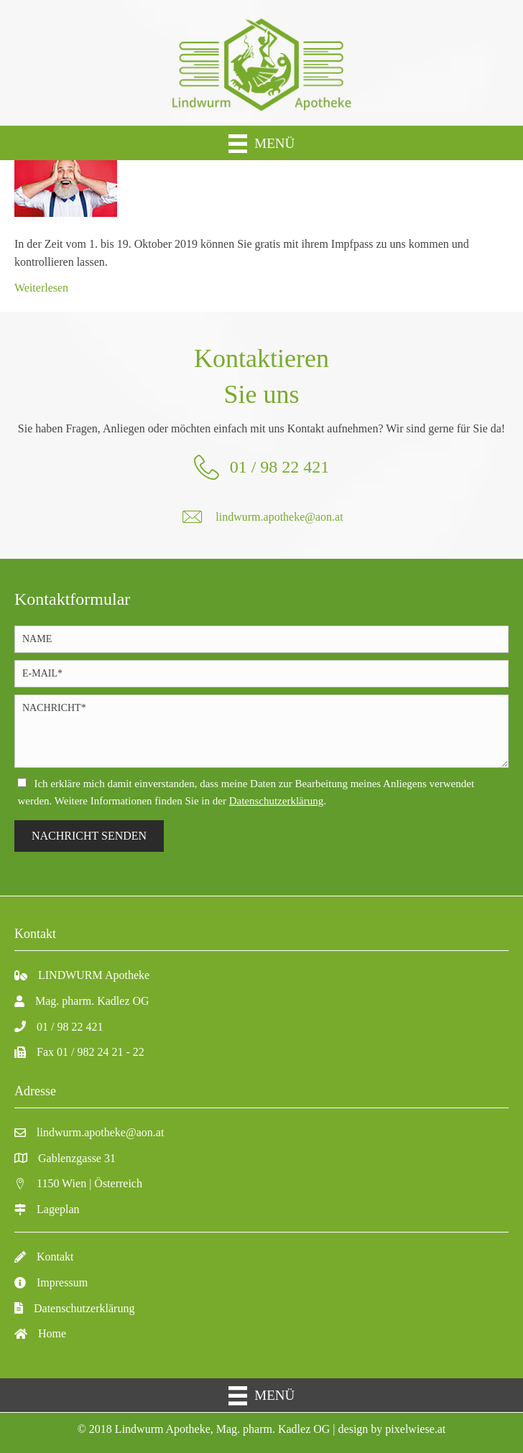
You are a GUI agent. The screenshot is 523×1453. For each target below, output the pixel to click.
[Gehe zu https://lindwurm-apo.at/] (261, 62)
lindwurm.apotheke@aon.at (279, 517)
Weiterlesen (41, 288)
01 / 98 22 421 (280, 467)
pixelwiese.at (415, 1429)
